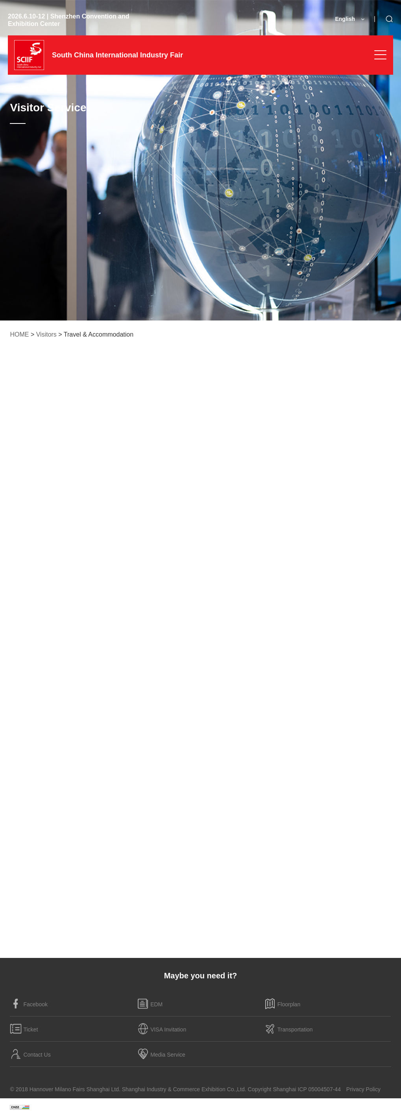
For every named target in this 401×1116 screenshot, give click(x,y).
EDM (150, 1003)
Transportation (288, 1029)
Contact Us (30, 1054)
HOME (19, 334)
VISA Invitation (161, 1029)
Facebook (28, 1003)
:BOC (384, 1107)
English (345, 19)
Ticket (24, 1029)
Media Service (161, 1054)
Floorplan (282, 1003)
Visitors (46, 334)
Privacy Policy (363, 1089)
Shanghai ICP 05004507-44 (307, 1089)
